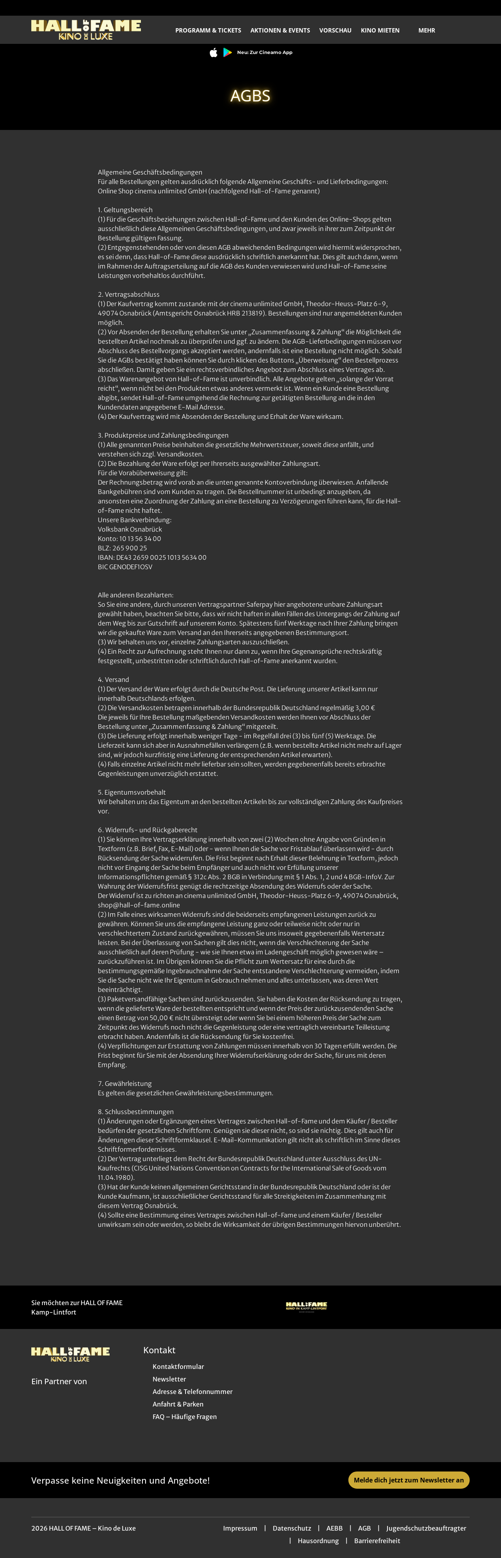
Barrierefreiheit (377, 1541)
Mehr (431, 30)
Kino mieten (385, 30)
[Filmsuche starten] (462, 30)
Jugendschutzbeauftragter (426, 1528)
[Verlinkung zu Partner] (306, 1307)
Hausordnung (318, 1541)
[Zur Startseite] (86, 30)
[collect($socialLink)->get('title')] (14, 8)
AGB (364, 1528)
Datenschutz (292, 1528)
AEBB (334, 1528)
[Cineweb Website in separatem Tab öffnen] (59, 1391)
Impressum (240, 1528)
